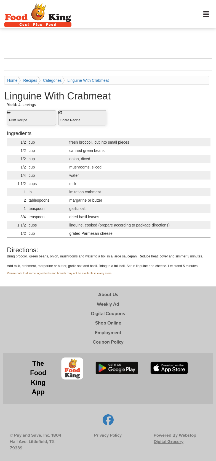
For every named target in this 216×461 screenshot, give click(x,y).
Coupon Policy (108, 341)
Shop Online (108, 322)
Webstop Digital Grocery (175, 438)
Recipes (30, 80)
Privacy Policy (108, 435)
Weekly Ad (108, 304)
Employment (108, 332)
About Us (108, 294)
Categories (52, 80)
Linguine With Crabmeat (88, 80)
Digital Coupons (108, 313)
